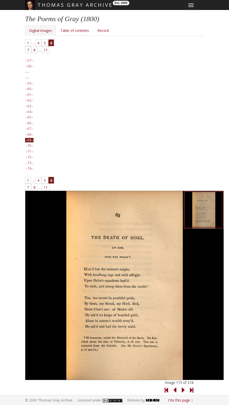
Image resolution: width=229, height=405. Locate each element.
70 (29, 145)
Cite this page (179, 400)
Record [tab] (103, 30)
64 (29, 112)
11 (46, 50)
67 (29, 128)
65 (29, 117)
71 (29, 151)
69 (29, 140)
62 (29, 100)
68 (29, 134)
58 (29, 66)
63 (29, 106)
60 (29, 89)
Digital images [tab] (40, 30)
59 (29, 83)
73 (29, 163)
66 (29, 123)
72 (29, 157)
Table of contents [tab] (74, 30)
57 (29, 60)
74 (29, 168)
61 (29, 94)
